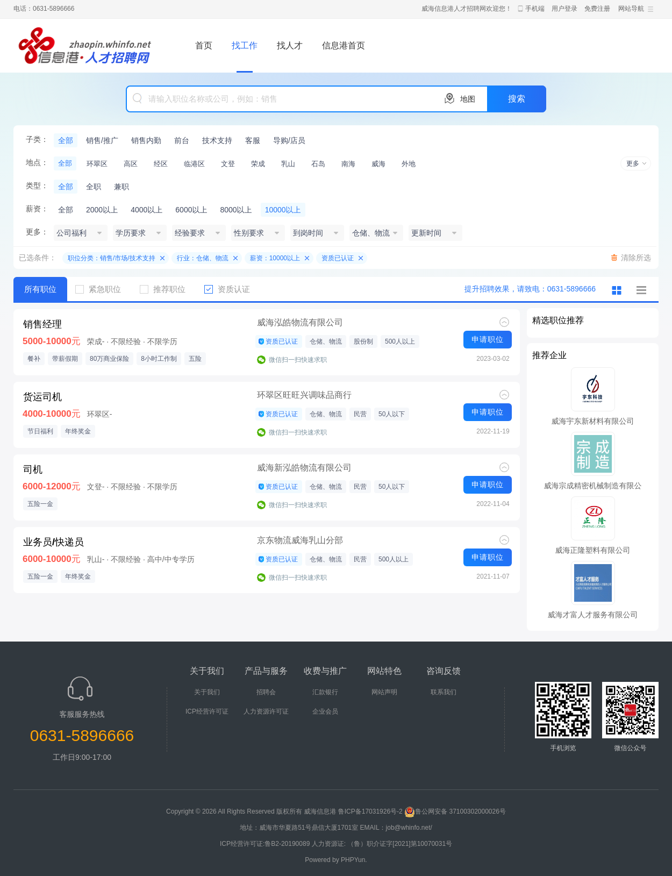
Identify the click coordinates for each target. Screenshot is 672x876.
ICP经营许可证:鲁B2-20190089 (266, 843)
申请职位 (487, 339)
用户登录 (564, 8)
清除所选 (636, 257)
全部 (65, 140)
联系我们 (443, 692)
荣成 (258, 164)
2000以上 (102, 209)
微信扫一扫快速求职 (298, 360)
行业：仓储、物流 (202, 258)
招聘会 (266, 692)
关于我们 (207, 692)
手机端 (535, 8)
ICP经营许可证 (206, 711)
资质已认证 (337, 258)
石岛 (318, 164)
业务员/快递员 (53, 542)
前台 (181, 140)
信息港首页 (343, 45)
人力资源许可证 (266, 711)
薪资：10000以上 (275, 258)
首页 (203, 45)
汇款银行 (325, 692)
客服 (252, 140)
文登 (228, 164)
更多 (632, 163)
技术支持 (217, 140)
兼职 (121, 186)
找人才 (290, 45)
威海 (378, 164)
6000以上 (191, 209)
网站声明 (384, 692)
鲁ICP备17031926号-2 (370, 811)
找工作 (245, 45)
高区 (131, 164)
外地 (409, 164)
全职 (93, 186)
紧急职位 (102, 289)
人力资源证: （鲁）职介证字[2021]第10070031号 (382, 843)
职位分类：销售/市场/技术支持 (111, 258)
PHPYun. (354, 860)
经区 (161, 164)
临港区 (194, 164)
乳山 (288, 164)
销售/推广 (102, 140)
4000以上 (146, 209)
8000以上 (236, 209)
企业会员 (325, 711)
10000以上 (283, 209)
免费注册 (597, 8)
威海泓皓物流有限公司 (300, 322)
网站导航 (631, 8)
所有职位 (40, 289)
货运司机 (42, 396)
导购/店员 (289, 140)
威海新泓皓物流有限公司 (304, 467)
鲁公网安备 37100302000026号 (455, 811)
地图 (467, 99)
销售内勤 (146, 140)
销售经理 (42, 324)
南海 (348, 164)
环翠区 (97, 164)
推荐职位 (166, 289)
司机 (32, 469)
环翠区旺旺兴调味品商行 (304, 395)
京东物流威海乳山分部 (300, 540)
